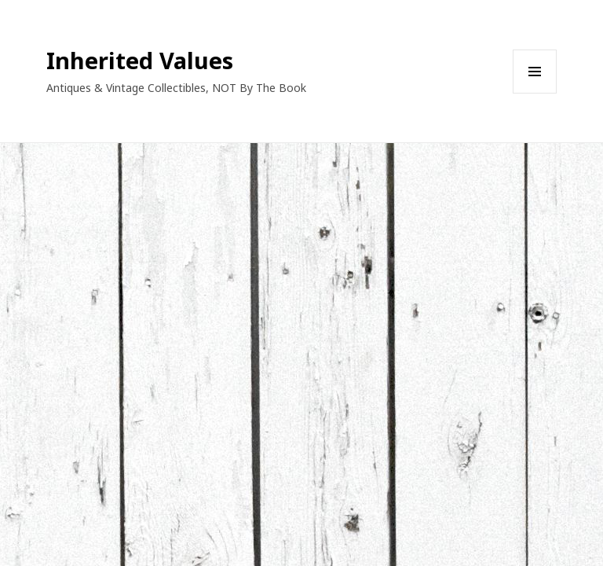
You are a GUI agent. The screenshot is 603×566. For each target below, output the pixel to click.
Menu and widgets (535, 93)
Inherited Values (139, 60)
